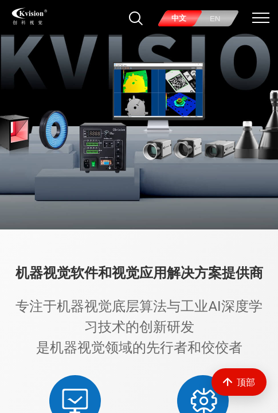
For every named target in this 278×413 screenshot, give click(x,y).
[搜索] (135, 18)
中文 (178, 18)
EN (215, 18)
